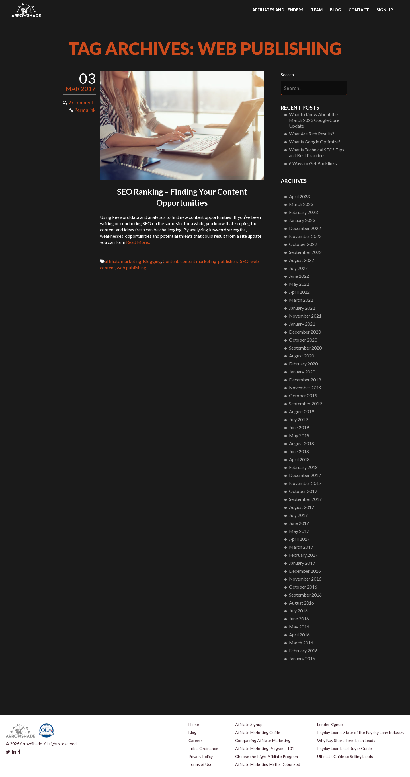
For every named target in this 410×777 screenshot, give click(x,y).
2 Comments (82, 103)
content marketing (198, 261)
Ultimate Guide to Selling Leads (345, 756)
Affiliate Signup (249, 724)
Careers (195, 740)
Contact (358, 9)
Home (193, 724)
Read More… (138, 242)
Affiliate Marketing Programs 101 (264, 748)
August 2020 (301, 355)
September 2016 (305, 594)
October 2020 (303, 339)
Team (317, 9)
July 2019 (298, 419)
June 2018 (299, 451)
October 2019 (303, 395)
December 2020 (305, 331)
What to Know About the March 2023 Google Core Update (314, 120)
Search (287, 74)
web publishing (131, 267)
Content (171, 261)
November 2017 (305, 483)
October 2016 (303, 586)
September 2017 (305, 499)
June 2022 (299, 276)
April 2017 (299, 539)
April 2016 (299, 634)
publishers (228, 261)
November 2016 (305, 578)
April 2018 (299, 459)
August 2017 (301, 507)
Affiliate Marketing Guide (257, 732)
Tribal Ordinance (203, 748)
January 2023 (302, 220)
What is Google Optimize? (315, 141)
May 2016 (299, 626)
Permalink (82, 110)
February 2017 (303, 555)
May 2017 (299, 531)
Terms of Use (200, 764)
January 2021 (302, 323)
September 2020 (305, 347)
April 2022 (299, 292)
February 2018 (303, 467)
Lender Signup (330, 724)
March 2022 (301, 300)
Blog (335, 9)
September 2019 (305, 403)
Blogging (152, 261)
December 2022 (305, 228)
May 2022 (299, 284)
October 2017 (303, 491)
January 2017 (302, 563)
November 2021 (305, 315)
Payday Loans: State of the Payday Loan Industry (360, 732)
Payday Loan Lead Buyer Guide (344, 748)
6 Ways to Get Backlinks (313, 163)
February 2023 (303, 212)
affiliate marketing (123, 261)
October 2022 (303, 244)
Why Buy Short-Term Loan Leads (346, 740)
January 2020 (302, 371)
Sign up (384, 9)
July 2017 (298, 515)
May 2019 (299, 435)
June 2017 (299, 523)
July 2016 (298, 610)
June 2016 (299, 618)
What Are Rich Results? (311, 133)
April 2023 (299, 196)
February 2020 (303, 363)
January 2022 (302, 308)
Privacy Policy (200, 756)
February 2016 (303, 650)
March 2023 (301, 204)
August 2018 (301, 443)
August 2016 (301, 602)
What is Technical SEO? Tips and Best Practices (316, 152)
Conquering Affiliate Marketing (262, 740)
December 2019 (305, 379)
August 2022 (301, 260)
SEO (244, 261)
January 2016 (302, 658)
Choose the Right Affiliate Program (266, 756)
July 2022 (298, 268)
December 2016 (305, 571)
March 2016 (301, 642)
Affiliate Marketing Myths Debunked (267, 764)
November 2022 (305, 236)
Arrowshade (26, 10)
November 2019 (305, 387)
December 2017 (305, 475)
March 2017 (301, 547)
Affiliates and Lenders (278, 9)
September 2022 (305, 252)
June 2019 (299, 427)
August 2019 (301, 411)
